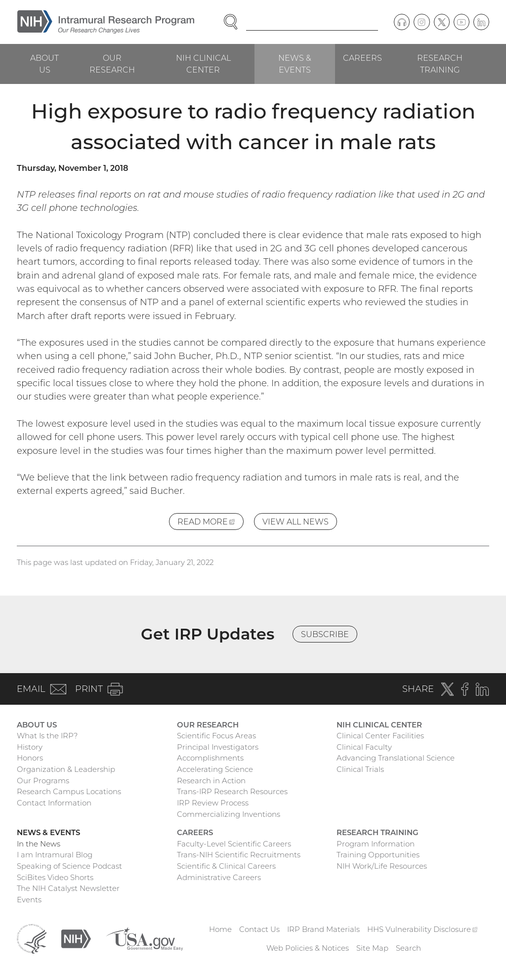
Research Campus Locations (69, 791)
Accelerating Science (215, 769)
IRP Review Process (213, 802)
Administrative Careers (219, 877)
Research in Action (211, 780)
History (29, 747)
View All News (295, 521)
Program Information (376, 843)
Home (220, 929)
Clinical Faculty (364, 747)
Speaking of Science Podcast (69, 866)
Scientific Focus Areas (216, 735)
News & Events (294, 64)
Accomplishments (210, 758)
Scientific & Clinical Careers (226, 866)
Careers (362, 58)
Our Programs (43, 780)
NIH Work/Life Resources (382, 866)
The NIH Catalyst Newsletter (68, 888)
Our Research (112, 64)
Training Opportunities (378, 854)
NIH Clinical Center (203, 64)
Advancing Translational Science (396, 758)
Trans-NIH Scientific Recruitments (238, 854)
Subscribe (325, 634)
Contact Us (259, 929)
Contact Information (54, 802)
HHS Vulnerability (422, 929)
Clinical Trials (360, 769)
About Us (44, 64)
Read (210, 523)
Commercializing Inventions (228, 814)
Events (29, 899)
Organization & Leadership (66, 769)
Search (408, 948)
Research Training (440, 64)
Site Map (372, 948)
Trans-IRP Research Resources (232, 791)
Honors (30, 758)
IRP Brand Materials (323, 929)
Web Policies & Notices (307, 948)
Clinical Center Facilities (380, 735)
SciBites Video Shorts (55, 877)
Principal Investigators (217, 747)
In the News (38, 843)
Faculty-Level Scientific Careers (234, 843)
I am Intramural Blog (54, 854)
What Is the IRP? (47, 735)
